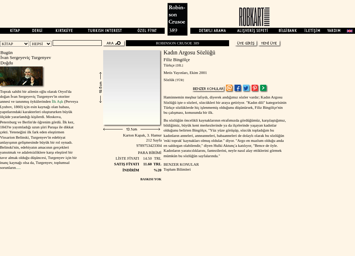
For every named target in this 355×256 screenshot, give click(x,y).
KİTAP (15, 30)
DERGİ (37, 30)
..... (18, 167)
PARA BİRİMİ (149, 152)
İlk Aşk (57, 101)
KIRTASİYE (64, 30)
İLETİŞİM (312, 30)
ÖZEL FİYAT (147, 30)
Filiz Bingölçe (177, 59)
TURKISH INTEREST (105, 30)
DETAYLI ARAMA (212, 30)
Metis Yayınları (176, 72)
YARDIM (334, 30)
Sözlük (169, 80)
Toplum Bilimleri (177, 169)
